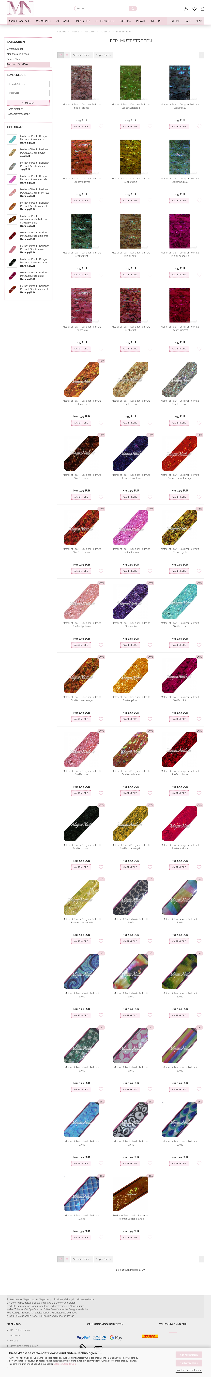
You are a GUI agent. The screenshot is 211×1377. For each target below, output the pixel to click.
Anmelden (28, 103)
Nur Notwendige (189, 1363)
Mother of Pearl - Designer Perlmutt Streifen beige (131, 402)
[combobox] (82, 55)
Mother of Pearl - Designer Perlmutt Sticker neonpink (180, 254)
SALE (188, 21)
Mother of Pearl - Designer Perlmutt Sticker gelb (131, 180)
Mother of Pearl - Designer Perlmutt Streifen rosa (82, 773)
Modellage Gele (20, 21)
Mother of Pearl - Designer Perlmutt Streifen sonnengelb (131, 847)
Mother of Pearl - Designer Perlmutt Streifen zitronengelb (82, 921)
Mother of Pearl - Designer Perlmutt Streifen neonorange (82, 699)
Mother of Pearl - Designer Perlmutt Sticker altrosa (82, 106)
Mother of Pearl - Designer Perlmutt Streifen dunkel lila (131, 476)
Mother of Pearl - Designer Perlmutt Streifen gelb (180, 551)
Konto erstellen (15, 109)
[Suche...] (133, 8)
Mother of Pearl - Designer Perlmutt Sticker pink (82, 328)
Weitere (156, 21)
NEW (199, 21)
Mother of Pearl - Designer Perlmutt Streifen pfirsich (131, 699)
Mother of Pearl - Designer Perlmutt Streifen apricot (82, 402)
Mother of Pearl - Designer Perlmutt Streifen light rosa (82, 625)
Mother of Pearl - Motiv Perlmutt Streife (131, 921)
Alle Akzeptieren (189, 1355)
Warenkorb (81, 126)
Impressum (16, 1335)
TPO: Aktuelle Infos (20, 1330)
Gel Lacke (63, 21)
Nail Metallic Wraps (18, 54)
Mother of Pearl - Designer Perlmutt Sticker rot (131, 328)
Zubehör (125, 21)
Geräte (141, 21)
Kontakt (14, 1340)
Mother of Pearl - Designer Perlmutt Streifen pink (180, 699)
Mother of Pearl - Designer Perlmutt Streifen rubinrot (180, 773)
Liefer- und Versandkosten (24, 1346)
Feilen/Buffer (105, 21)
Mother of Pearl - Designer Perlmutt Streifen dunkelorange (180, 476)
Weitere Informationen (189, 1370)
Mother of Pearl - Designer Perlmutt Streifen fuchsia (131, 551)
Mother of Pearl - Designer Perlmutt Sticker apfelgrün (131, 106)
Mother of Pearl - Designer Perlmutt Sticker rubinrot (180, 328)
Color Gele (43, 21)
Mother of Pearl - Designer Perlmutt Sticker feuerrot (82, 180)
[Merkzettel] (194, 8)
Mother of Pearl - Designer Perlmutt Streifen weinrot (180, 847)
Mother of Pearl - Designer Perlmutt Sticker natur (131, 254)
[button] (186, 8)
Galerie (175, 21)
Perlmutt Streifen (17, 64)
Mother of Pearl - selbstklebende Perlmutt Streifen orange (130, 1217)
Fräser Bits (82, 21)
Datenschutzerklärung (65, 1364)
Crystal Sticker (15, 48)
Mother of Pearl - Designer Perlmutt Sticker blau (180, 106)
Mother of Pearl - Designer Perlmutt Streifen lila (131, 625)
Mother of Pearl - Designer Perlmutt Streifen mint (180, 625)
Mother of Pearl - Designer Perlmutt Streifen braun (82, 476)
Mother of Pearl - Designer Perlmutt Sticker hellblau (180, 180)
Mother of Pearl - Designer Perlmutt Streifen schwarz (82, 847)
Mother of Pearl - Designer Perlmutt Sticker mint (82, 254)
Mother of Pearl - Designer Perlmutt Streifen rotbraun (131, 773)
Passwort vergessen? (18, 114)
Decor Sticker (14, 59)
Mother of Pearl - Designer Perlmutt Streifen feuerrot (82, 551)
